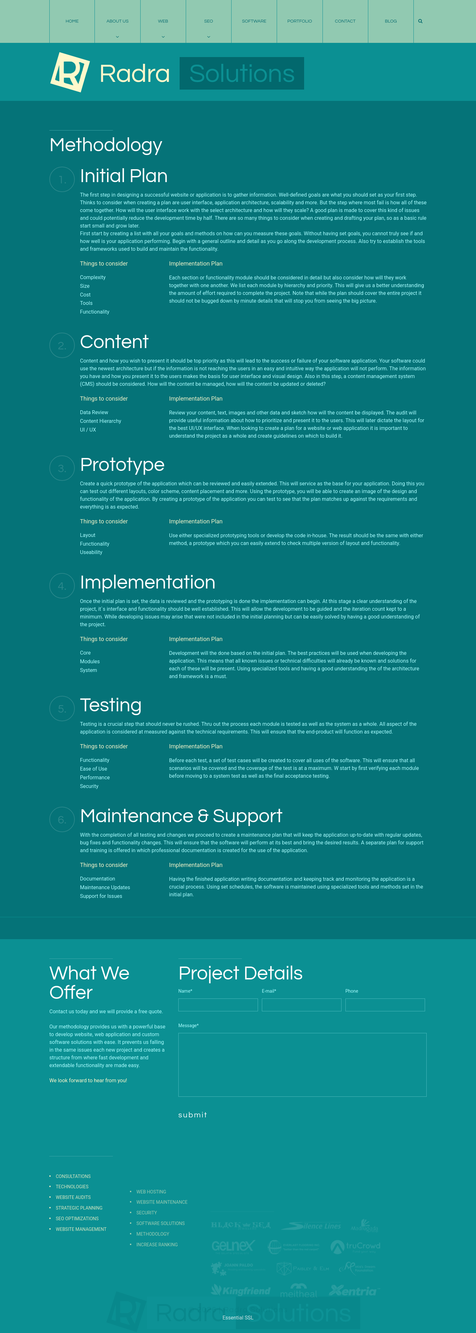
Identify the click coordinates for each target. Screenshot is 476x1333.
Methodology (152, 1270)
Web (163, 21)
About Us (117, 21)
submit (193, 1115)
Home (72, 21)
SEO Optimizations (77, 1246)
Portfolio (299, 21)
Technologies (72, 1214)
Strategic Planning (79, 1236)
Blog (391, 21)
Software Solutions (160, 1259)
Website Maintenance (162, 1238)
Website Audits (73, 1225)
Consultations (73, 1204)
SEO (208, 21)
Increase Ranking (157, 1280)
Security (146, 1249)
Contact (345, 21)
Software (254, 21)
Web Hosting (151, 1228)
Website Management (81, 1257)
